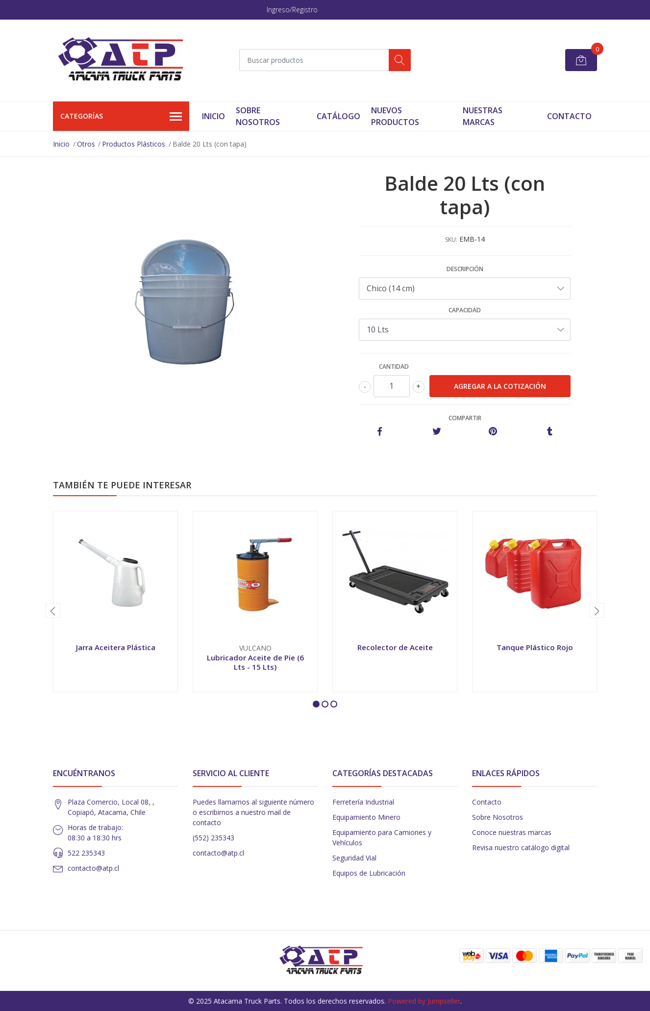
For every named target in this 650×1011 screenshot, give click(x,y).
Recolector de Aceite (395, 647)
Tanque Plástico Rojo (535, 647)
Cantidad (394, 366)
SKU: (451, 239)
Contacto (569, 116)
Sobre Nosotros (258, 116)
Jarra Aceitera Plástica (115, 647)
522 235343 (86, 853)
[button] (316, 704)
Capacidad (465, 310)
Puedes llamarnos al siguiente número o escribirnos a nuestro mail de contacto (253, 812)
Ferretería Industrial (363, 802)
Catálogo (338, 116)
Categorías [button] (121, 116)
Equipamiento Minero (366, 817)
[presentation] (53, 610)
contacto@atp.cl (93, 868)
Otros (86, 144)
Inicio (213, 116)
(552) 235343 (213, 837)
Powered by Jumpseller (424, 1001)
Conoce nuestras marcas (511, 832)
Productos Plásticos (133, 144)
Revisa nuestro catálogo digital (521, 847)
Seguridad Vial (354, 857)
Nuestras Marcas (482, 116)
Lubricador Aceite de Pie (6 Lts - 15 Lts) (255, 662)
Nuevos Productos (395, 116)
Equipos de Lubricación (368, 873)
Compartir (465, 418)
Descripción (465, 269)
